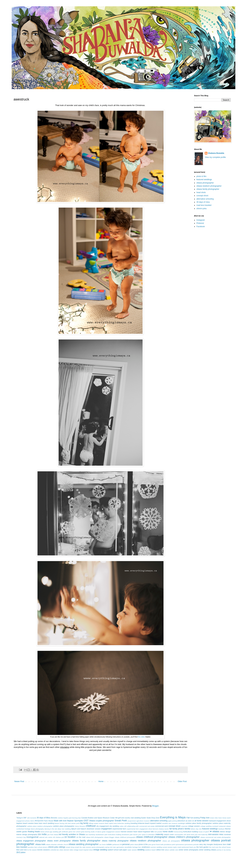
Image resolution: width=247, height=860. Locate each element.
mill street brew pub (190, 834)
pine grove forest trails (156, 844)
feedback (221, 829)
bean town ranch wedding (44, 823)
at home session (201, 821)
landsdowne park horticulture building (108, 834)
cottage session (194, 826)
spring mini (108, 847)
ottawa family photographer (207, 189)
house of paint (203, 832)
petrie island (134, 844)
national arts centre (45, 837)
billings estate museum (96, 823)
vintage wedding (100, 850)
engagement (106, 829)
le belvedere (150, 834)
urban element (64, 850)
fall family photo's (176, 829)
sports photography (98, 847)
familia (187, 829)
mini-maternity (202, 834)
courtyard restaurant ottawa (221, 826)
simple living (70, 847)
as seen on (190, 821)
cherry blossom (80, 826)
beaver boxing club (61, 823)
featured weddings (204, 179)
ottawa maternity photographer (115, 841)
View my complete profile (215, 157)
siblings (62, 847)
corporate (184, 826)
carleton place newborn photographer (39, 826)
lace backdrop (90, 834)
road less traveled (203, 205)
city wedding (114, 826)
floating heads (34, 832)
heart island (137, 832)
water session (132, 850)
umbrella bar (54, 850)
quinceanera (180, 844)
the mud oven (213, 847)
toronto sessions (43, 850)
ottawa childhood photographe (125, 837)
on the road (80, 837)
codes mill (122, 826)
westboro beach (150, 850)
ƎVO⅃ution (21, 852)
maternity (159, 834)
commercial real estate (147, 826)
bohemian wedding (124, 823)
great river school (74, 832)
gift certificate (63, 832)
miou (221, 834)
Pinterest (200, 223)
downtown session (94, 829)
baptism (19, 823)
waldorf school (113, 850)
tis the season (32, 850)
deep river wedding (64, 829)
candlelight (181, 823)
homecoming (178, 832)
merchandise (178, 834)
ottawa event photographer (59, 841)
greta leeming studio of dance (91, 832)
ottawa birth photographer (95, 837)
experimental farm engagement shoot (139, 829)
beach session (28, 823)
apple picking (172, 821)
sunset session (168, 847)
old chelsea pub (58, 837)
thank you (192, 847)
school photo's (43, 847)
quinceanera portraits (191, 844)
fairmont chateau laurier (161, 829)
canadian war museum (169, 823)
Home (100, 781)
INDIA (32, 821)
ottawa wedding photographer (84, 844)
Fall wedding (195, 818)
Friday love (205, 818)
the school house (225, 847)
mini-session (213, 834)
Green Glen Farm (216, 818)
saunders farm (32, 847)
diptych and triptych (78, 829)
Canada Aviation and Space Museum (95, 818)
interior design (225, 832)
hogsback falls (148, 832)
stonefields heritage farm (133, 847)
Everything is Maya (173, 817)
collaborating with (133, 826)
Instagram (200, 220)
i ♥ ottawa (214, 831)
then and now (21, 850)
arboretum (181, 821)
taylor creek (177, 847)
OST (86, 820)
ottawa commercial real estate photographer (215, 837)
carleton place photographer (63, 826)
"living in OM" (21, 818)
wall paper (123, 850)
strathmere (146, 847)
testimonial (185, 847)
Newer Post (19, 781)
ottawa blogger (109, 837)
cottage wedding (206, 826)
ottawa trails (40, 844)
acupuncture (132, 821)
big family (84, 823)
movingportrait (32, 837)
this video (141, 737)
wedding (140, 850)
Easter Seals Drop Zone (150, 818)
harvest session (127, 832)
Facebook (200, 226)
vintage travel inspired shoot (83, 850)
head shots (201, 192)
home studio (168, 832)
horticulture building (190, 832)
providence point (169, 844)
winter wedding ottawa (207, 850)
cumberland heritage (23, 829)
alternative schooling (205, 199)
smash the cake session (83, 847)
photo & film (201, 176)
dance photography (37, 829)
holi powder (158, 832)
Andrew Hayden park (64, 818)
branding (134, 823)
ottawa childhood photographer (152, 837)
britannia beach (143, 823)
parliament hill (117, 844)
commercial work (161, 826)
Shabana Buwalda (216, 153)
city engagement (102, 826)
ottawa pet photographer (171, 841)
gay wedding (54, 832)
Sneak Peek (121, 820)
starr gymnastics (118, 847)
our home (102, 844)
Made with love (60, 821)
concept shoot (202, 195)
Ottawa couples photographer (101, 821)
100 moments (31, 818)
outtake (109, 844)
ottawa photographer (205, 183)
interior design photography (26, 834)
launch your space (139, 834)
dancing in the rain (50, 829)
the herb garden (202, 847)
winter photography (191, 850)
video (71, 850)
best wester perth (74, 823)
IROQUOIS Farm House (44, 821)
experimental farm (119, 829)
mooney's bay (21, 837)
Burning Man (76, 818)
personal (125, 844)
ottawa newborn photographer (208, 186)
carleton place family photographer (199, 823)
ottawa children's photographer (184, 837)
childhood (91, 826)
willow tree (160, 850)
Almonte (54, 818)
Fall (188, 818)
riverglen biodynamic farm (216, 844)
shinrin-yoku (201, 208)
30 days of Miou (43, 818)
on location (70, 837)
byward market (155, 823)
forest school (44, 832)
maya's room (169, 834)
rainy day (202, 844)
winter (181, 850)
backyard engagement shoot (220, 821)
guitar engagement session (111, 832)
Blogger (155, 806)
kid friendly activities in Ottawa (72, 834)
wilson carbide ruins (171, 850)
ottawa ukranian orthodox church (57, 844)
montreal (227, 834)
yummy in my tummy (224, 850)
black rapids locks (111, 823)
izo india (42, 834)
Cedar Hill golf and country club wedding (125, 818)
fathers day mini (196, 829)
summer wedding (156, 847)
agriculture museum (143, 821)
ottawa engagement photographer (31, 841)
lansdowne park (127, 834)
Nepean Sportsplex (75, 821)
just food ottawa (52, 834)
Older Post (182, 781)
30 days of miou (203, 202)
